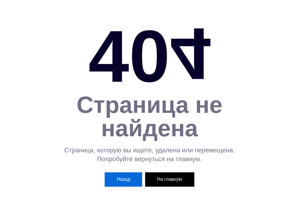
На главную (169, 179)
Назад (123, 179)
